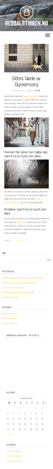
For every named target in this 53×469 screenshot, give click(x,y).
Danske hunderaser (9, 313)
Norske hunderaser (19, 240)
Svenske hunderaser (10, 323)
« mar (9, 434)
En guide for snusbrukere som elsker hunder (19, 282)
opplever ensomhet (30, 96)
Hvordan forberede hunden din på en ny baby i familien (22, 277)
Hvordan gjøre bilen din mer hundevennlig (18, 292)
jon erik (37, 90)
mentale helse (21, 222)
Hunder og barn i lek (10, 297)
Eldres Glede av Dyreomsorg (13, 287)
